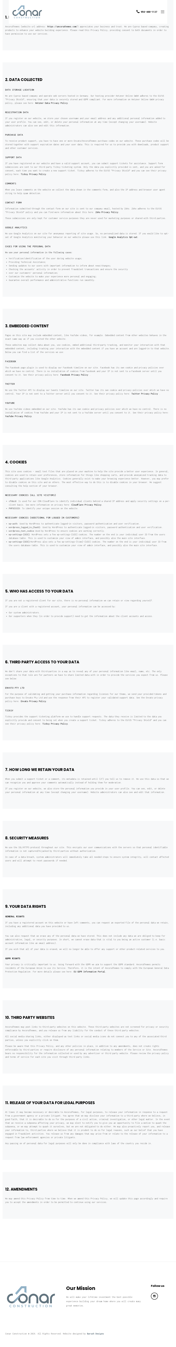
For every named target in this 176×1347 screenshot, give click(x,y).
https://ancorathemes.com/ (62, 26)
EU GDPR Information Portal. (90, 971)
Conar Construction (16, 1333)
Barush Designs (95, 1333)
